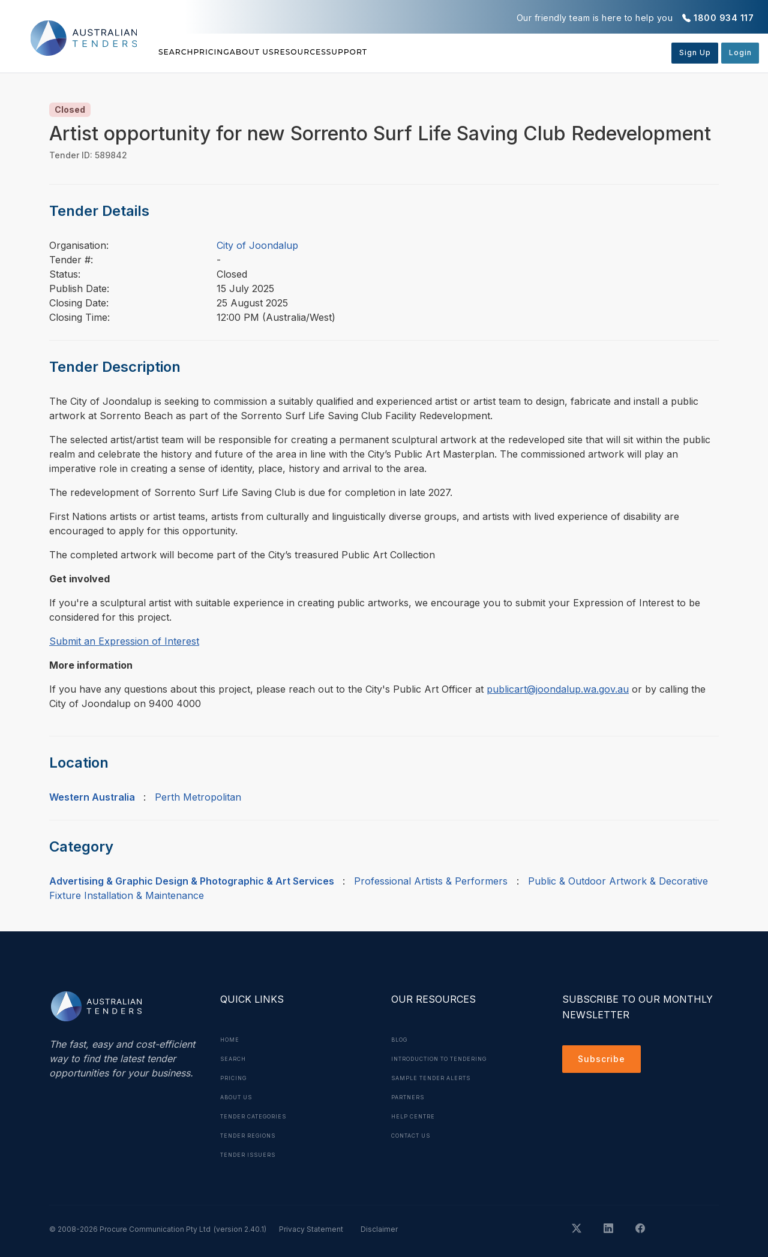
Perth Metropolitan (198, 797)
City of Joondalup (257, 245)
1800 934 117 (724, 18)
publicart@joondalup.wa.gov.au (558, 689)
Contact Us (415, 1135)
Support (458, 52)
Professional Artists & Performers (431, 881)
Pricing (240, 52)
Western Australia (92, 797)
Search (178, 52)
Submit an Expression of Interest (124, 641)
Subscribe (604, 1061)
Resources (383, 52)
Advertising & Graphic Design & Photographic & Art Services (191, 881)
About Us (307, 52)
